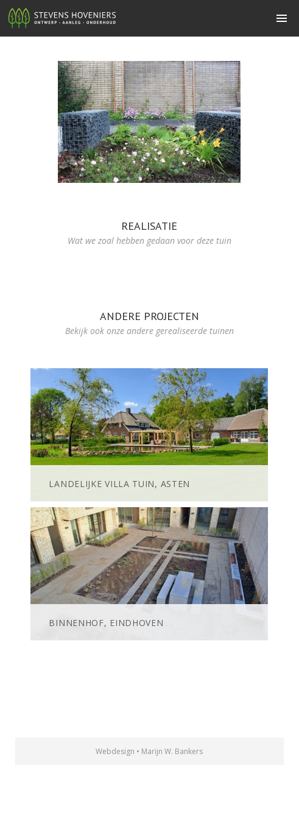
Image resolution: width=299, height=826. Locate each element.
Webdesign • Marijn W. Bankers (149, 751)
